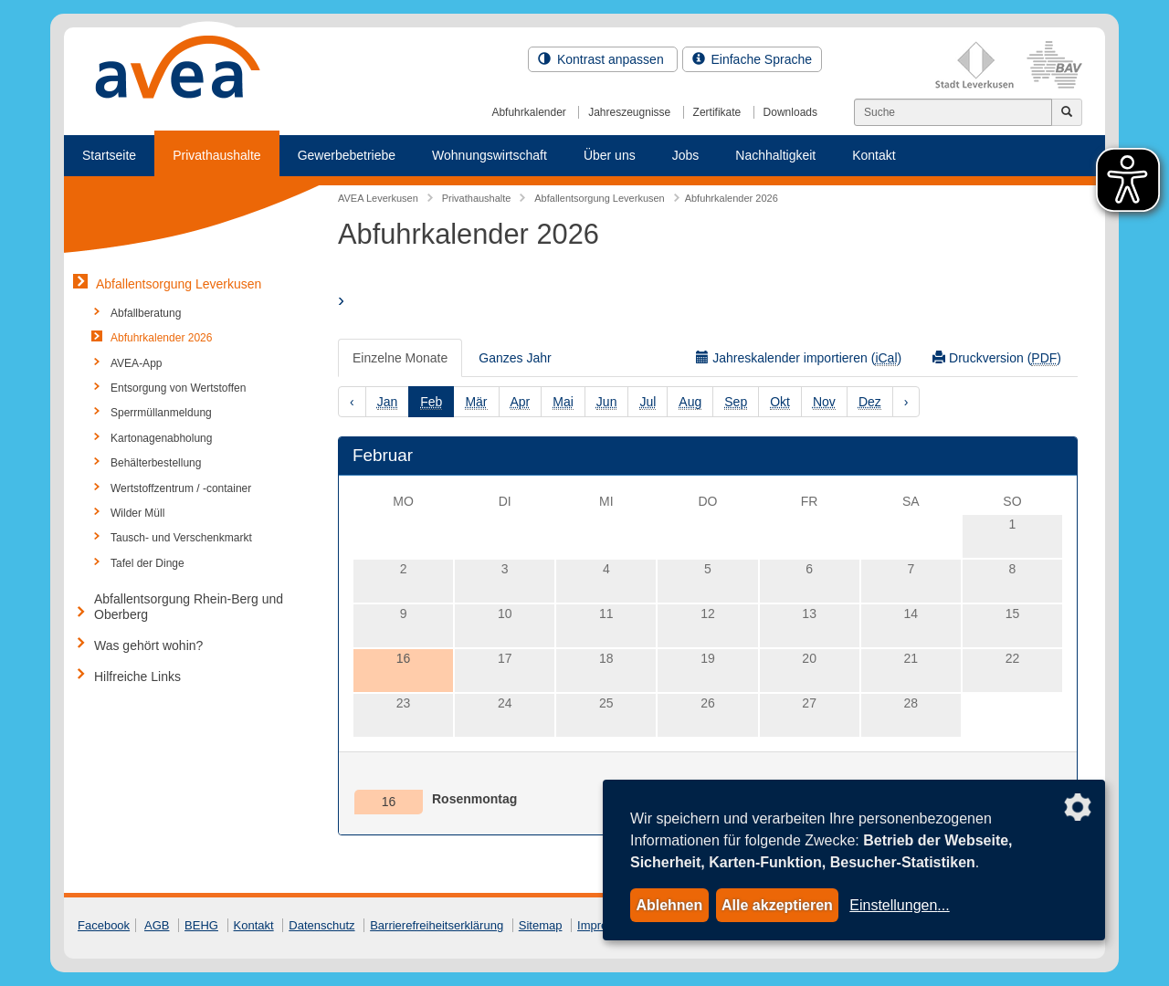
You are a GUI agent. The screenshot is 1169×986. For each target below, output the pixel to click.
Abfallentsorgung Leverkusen (178, 284)
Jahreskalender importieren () (798, 358)
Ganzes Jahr (515, 358)
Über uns (610, 155)
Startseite (109, 155)
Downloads (790, 112)
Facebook (104, 925)
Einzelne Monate (400, 358)
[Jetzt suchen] (1066, 112)
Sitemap (541, 925)
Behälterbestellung (156, 462)
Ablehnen (669, 905)
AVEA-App (136, 363)
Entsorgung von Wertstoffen (178, 388)
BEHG (201, 925)
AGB (156, 925)
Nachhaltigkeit (775, 155)
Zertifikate (717, 112)
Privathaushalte (217, 155)
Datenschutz (321, 925)
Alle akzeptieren (777, 905)
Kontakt (873, 155)
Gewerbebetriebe (346, 155)
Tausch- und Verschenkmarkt (181, 537)
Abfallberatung (146, 313)
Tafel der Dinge (147, 563)
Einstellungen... (899, 905)
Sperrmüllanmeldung (161, 412)
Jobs (686, 155)
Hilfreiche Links (137, 676)
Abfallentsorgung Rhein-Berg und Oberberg (188, 607)
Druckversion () (996, 358)
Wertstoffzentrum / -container (181, 488)
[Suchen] (953, 112)
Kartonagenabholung (161, 438)
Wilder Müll (137, 513)
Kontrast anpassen (603, 59)
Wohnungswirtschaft (489, 155)
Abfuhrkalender (528, 112)
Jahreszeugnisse (629, 112)
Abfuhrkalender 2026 (161, 337)
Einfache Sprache (752, 59)
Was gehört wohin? (148, 645)
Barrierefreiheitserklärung (436, 925)
